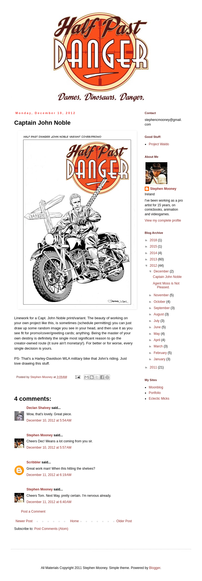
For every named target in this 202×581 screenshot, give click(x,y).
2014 (154, 253)
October (160, 302)
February (161, 353)
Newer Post (24, 521)
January (160, 359)
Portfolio (155, 393)
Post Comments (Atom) (51, 529)
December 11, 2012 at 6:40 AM (48, 502)
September (162, 308)
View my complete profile (163, 220)
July (157, 321)
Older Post (124, 521)
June (158, 327)
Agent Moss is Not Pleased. (166, 285)
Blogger (154, 568)
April (157, 340)
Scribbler (33, 462)
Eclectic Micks (159, 398)
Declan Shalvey (38, 408)
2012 (154, 266)
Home (74, 521)
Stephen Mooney (39, 435)
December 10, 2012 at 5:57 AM (48, 447)
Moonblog (156, 387)
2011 (154, 367)
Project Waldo (159, 144)
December (162, 271)
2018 (154, 240)
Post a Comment (33, 511)
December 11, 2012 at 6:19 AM (48, 475)
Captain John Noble (167, 277)
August (159, 314)
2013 (154, 259)
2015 (154, 246)
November (162, 295)
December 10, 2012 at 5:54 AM (48, 420)
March (159, 346)
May (157, 334)
